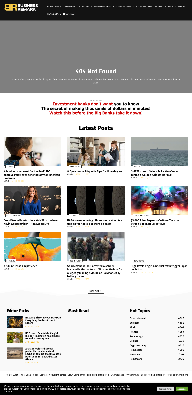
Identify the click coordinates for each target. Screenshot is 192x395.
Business (70, 6)
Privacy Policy (132, 377)
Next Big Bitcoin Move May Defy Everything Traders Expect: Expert (43, 322)
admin (7, 181)
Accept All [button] (181, 389)
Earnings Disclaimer (96, 377)
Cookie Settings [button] (165, 389)
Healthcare (155, 6)
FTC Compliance (116, 377)
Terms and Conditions (177, 377)
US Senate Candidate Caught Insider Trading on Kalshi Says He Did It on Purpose (42, 338)
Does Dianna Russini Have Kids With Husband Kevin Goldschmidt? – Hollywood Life (32, 223)
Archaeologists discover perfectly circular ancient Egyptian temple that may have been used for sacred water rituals (43, 356)
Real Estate (54, 14)
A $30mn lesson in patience (22, 268)
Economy (141, 6)
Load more (96, 293)
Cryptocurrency (123, 6)
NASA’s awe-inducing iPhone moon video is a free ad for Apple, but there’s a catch (95, 221)
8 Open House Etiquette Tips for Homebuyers (89, 172)
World (59, 6)
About (16, 377)
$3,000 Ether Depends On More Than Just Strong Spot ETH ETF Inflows (159, 221)
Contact (69, 14)
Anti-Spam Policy (29, 377)
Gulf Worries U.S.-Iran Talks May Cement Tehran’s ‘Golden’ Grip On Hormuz (158, 172)
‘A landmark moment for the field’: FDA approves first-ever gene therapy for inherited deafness (30, 174)
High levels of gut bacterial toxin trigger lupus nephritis (158, 270)
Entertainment (102, 6)
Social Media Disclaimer (153, 377)
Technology (84, 6)
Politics (169, 6)
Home (50, 6)
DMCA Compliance (76, 377)
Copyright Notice (57, 377)
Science (180, 6)
